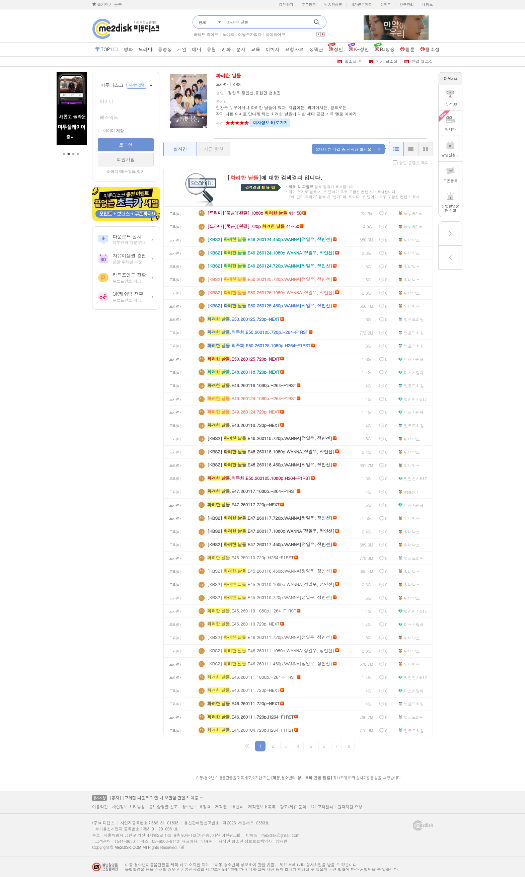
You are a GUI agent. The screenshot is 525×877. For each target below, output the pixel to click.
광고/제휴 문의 (293, 806)
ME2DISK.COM (128, 847)
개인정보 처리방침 (128, 806)
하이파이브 (275, 34)
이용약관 (100, 806)
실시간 (180, 149)
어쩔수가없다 (249, 34)
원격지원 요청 (350, 806)
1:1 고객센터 (321, 806)
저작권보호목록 (262, 806)
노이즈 (228, 34)
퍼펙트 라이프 (206, 34)
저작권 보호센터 (229, 806)
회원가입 (126, 159)
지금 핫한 (213, 149)
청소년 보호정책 (196, 806)
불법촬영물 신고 (163, 806)
